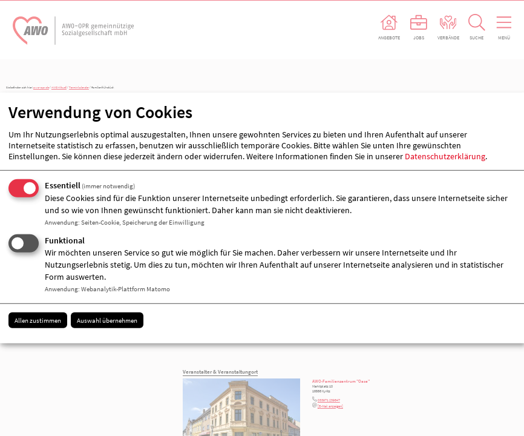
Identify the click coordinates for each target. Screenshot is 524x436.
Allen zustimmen (38, 319)
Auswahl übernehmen (107, 319)
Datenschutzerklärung (445, 156)
